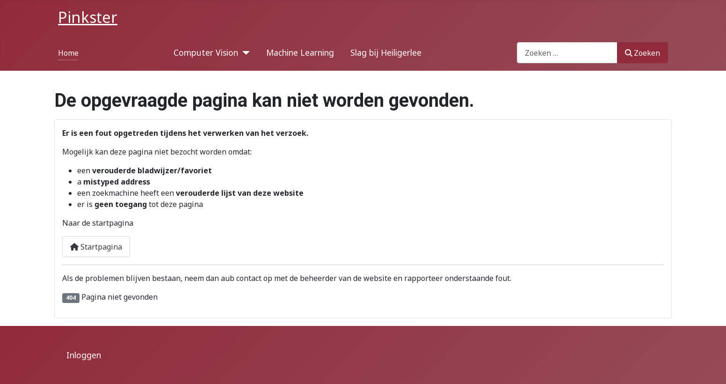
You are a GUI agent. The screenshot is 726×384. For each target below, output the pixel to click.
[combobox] (567, 52)
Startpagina (96, 247)
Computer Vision (206, 52)
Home (68, 53)
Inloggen (83, 355)
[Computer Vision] (244, 52)
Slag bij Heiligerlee (385, 52)
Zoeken (642, 53)
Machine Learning (300, 52)
